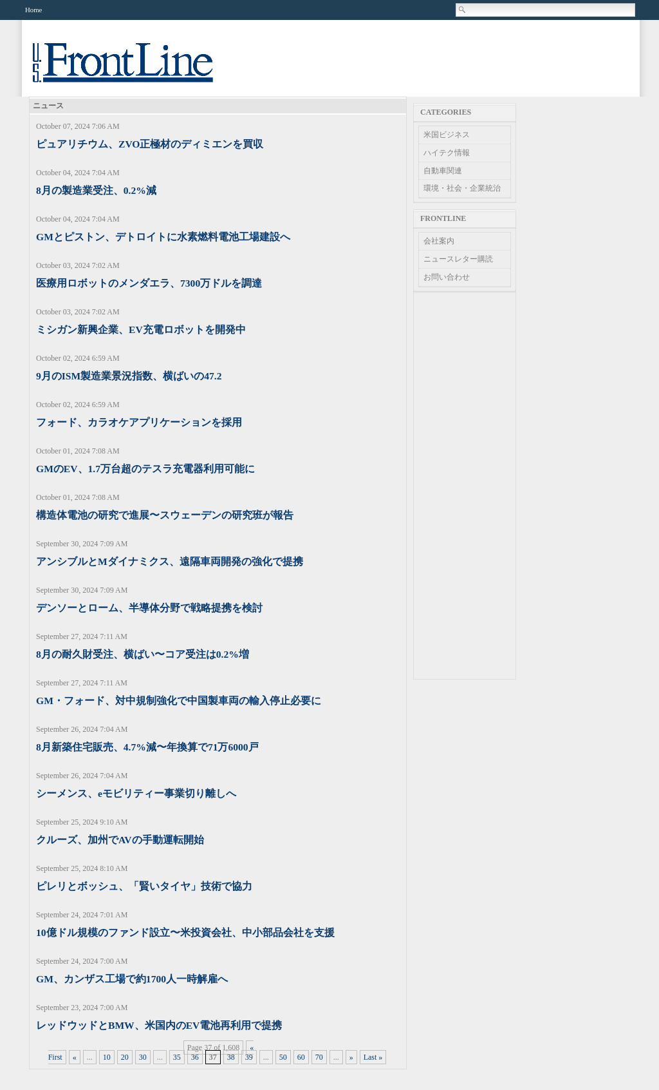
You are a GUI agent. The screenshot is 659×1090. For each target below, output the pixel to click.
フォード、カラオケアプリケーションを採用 (139, 422)
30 (143, 1057)
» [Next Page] (351, 1057)
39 (249, 1057)
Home (33, 10)
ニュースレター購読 (458, 258)
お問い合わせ (446, 277)
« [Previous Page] (75, 1057)
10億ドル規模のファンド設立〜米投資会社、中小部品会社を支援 (185, 932)
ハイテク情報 (446, 152)
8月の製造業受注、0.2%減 (96, 190)
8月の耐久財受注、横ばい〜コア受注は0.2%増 (142, 654)
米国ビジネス (446, 134)
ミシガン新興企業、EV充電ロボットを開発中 (141, 329)
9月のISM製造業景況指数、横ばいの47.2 (129, 375)
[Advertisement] (465, 485)
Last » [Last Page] (373, 1057)
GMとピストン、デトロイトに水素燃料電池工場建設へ (163, 236)
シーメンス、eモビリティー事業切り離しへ (136, 793)
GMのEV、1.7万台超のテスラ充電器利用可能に (145, 468)
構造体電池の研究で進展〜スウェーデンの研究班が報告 (164, 515)
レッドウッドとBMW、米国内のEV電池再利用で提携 (159, 1025)
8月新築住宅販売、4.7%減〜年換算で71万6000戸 (147, 746)
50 (283, 1057)
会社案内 (438, 240)
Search (463, 10)
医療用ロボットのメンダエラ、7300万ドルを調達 (149, 283)
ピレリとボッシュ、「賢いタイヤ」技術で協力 (144, 886)
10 (107, 1057)
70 (319, 1057)
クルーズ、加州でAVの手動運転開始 (120, 839)
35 (177, 1057)
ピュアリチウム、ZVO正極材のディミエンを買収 (149, 144)
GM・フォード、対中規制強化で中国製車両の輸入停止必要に (178, 700)
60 (301, 1057)
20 (125, 1057)
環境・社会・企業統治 (462, 188)
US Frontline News (136, 70)
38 (231, 1057)
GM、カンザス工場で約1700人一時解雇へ (132, 978)
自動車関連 (442, 170)
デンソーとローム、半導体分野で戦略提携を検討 (149, 607)
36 (195, 1057)
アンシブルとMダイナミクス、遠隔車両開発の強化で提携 (169, 561)
